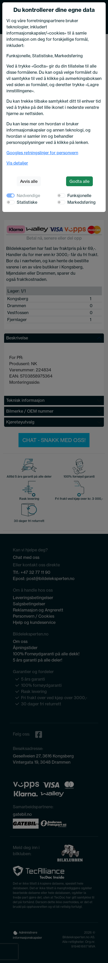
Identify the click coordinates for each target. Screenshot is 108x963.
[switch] (61, 195)
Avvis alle (29, 181)
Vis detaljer (17, 163)
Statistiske (27, 202)
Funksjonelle (79, 195)
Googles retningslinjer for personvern (42, 152)
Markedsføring (81, 202)
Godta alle (79, 181)
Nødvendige (28, 195)
